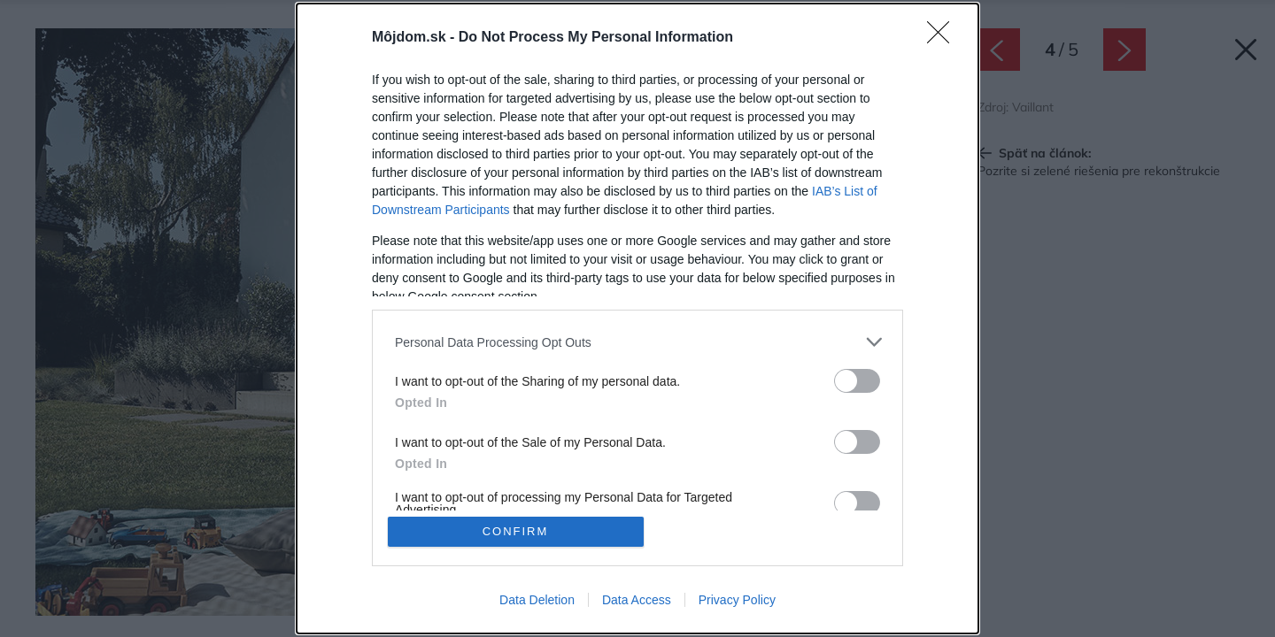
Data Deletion (537, 600)
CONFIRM (516, 531)
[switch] (857, 381)
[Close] (944, 38)
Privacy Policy (737, 600)
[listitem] (637, 342)
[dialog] (637, 318)
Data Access (636, 600)
